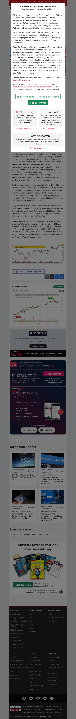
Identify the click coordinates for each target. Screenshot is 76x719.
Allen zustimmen (38, 102)
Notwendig (27, 112)
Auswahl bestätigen (49, 96)
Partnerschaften (40, 136)
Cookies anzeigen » (25, 129)
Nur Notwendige (25, 96)
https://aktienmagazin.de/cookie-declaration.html (33, 87)
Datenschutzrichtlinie (21, 80)
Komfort (53, 112)
